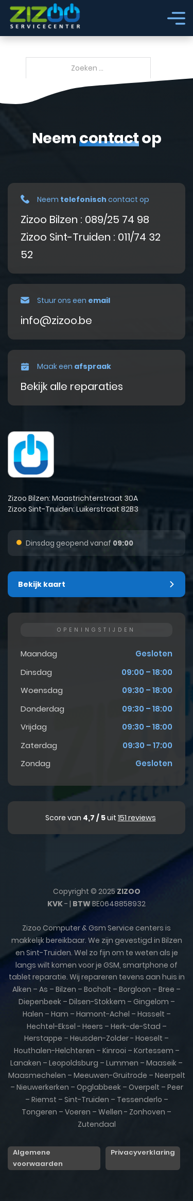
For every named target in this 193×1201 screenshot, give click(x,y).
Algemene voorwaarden (38, 1158)
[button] (96, 584)
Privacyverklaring (143, 1152)
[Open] (176, 18)
